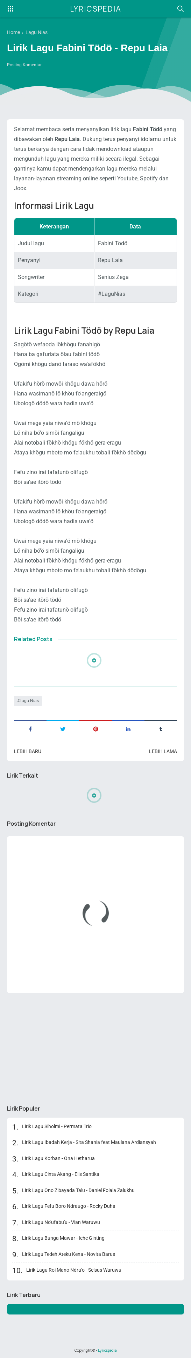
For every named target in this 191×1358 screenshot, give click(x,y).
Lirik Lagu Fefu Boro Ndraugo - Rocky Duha (68, 1206)
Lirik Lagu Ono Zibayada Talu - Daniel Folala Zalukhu (78, 1190)
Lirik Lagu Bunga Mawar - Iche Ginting (63, 1238)
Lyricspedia (95, 9)
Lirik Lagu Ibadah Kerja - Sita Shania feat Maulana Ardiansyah (89, 1142)
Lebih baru (27, 751)
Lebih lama (163, 751)
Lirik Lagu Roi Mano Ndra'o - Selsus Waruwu (73, 1270)
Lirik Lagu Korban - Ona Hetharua (58, 1158)
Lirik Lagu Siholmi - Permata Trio (57, 1126)
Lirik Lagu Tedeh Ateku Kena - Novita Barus (68, 1254)
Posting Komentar (24, 64)
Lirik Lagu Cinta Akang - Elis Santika (60, 1174)
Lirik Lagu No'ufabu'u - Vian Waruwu (61, 1222)
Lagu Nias (29, 700)
